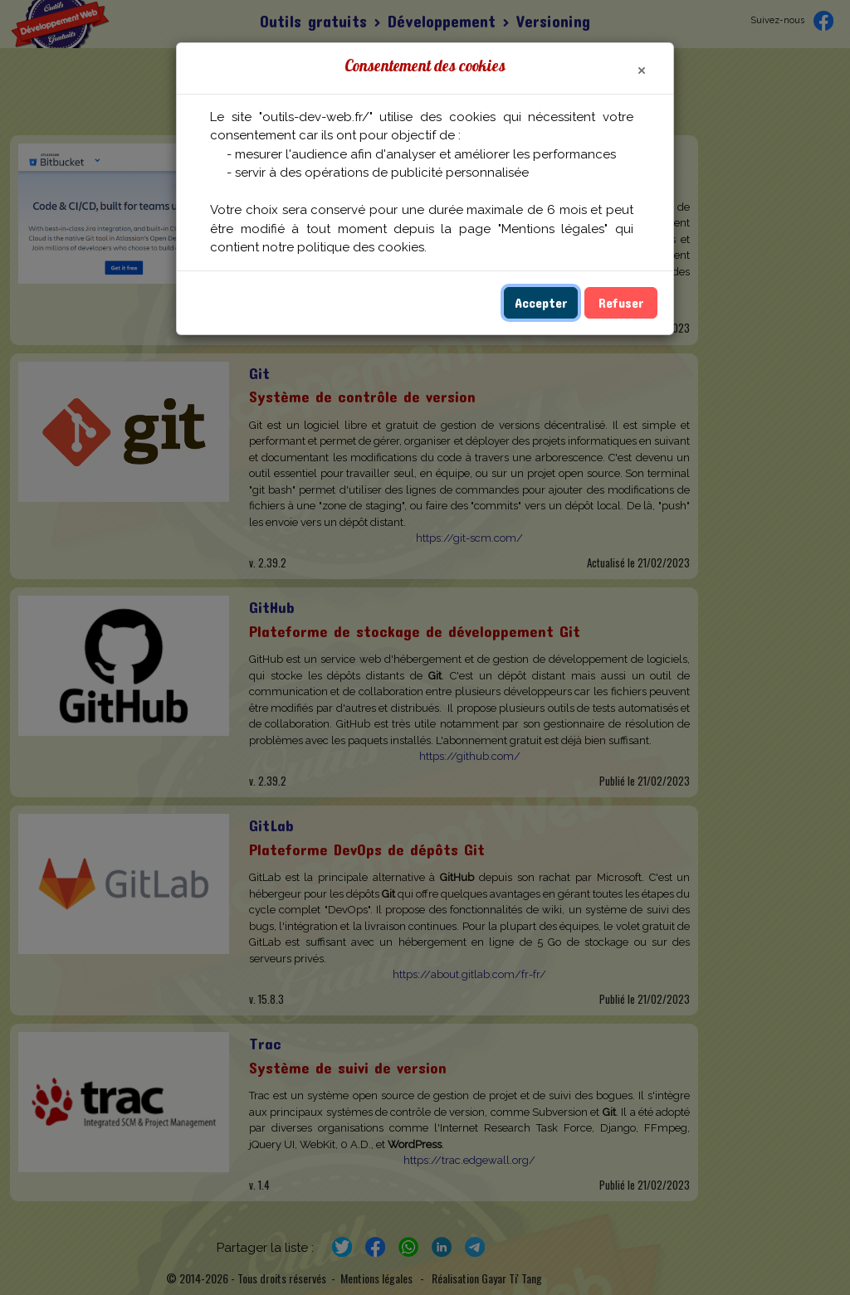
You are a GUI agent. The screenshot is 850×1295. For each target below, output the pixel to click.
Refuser (620, 302)
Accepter (541, 302)
